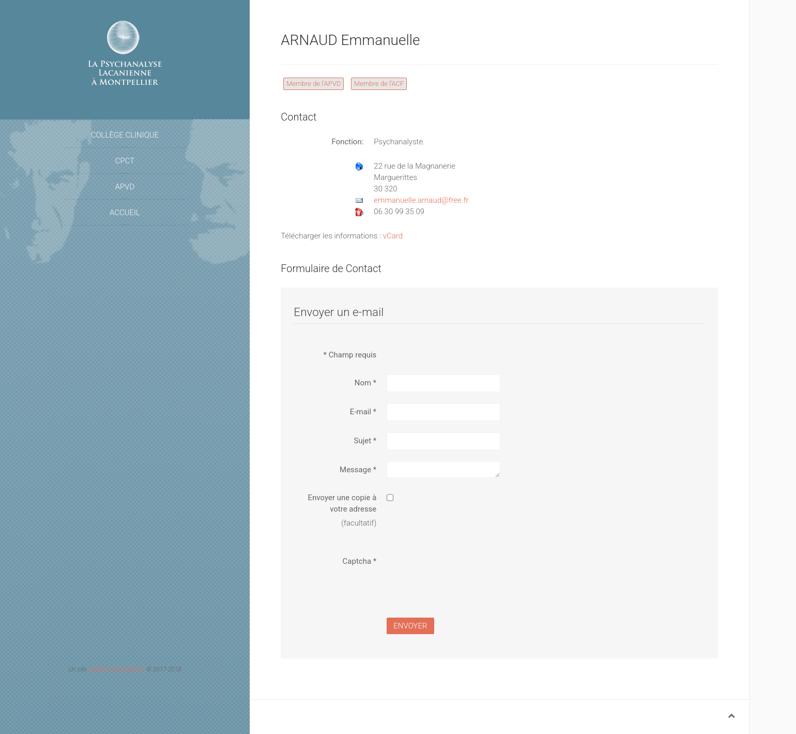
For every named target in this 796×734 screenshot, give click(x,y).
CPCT (124, 161)
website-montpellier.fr (116, 669)
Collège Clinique (125, 135)
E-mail (363, 411)
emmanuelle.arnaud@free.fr (421, 200)
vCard (393, 236)
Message (358, 469)
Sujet (365, 440)
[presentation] (465, 573)
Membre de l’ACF (379, 83)
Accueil (125, 212)
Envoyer (410, 626)
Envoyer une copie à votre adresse (342, 503)
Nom (366, 382)
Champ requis (350, 354)
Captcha (360, 561)
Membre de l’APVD (313, 83)
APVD (125, 186)
